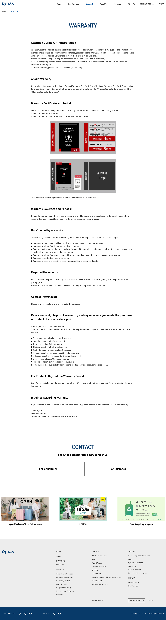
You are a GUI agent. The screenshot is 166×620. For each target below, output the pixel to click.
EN (163, 4)
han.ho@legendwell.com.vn (58, 358)
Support (89, 4)
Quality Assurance (135, 562)
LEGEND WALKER (99, 556)
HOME (4, 11)
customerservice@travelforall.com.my (63, 352)
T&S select (96, 574)
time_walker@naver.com (61, 350)
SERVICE (95, 551)
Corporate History (63, 587)
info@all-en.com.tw (53, 344)
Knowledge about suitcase (139, 555)
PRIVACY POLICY (98, 600)
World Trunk (97, 563)
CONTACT (131, 578)
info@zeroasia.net (57, 341)
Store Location (98, 580)
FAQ (130, 559)
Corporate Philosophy (65, 577)
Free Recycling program (138, 573)
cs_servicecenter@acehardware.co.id (64, 355)
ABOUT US (60, 569)
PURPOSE (60, 561)
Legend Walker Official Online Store (107, 577)
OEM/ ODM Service (100, 584)
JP (160, 4)
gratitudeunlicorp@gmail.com (61, 361)
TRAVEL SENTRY (99, 567)
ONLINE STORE (145, 4)
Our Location (61, 584)
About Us (103, 4)
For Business (73, 4)
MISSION (60, 564)
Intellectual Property (65, 591)
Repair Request (134, 569)
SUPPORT (132, 551)
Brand (58, 4)
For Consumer (48, 469)
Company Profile (63, 580)
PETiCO (95, 570)
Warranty (132, 566)
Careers (117, 4)
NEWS (58, 551)
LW (93, 559)
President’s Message (64, 574)
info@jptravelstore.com (56, 347)
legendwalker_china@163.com (57, 338)
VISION (59, 556)
